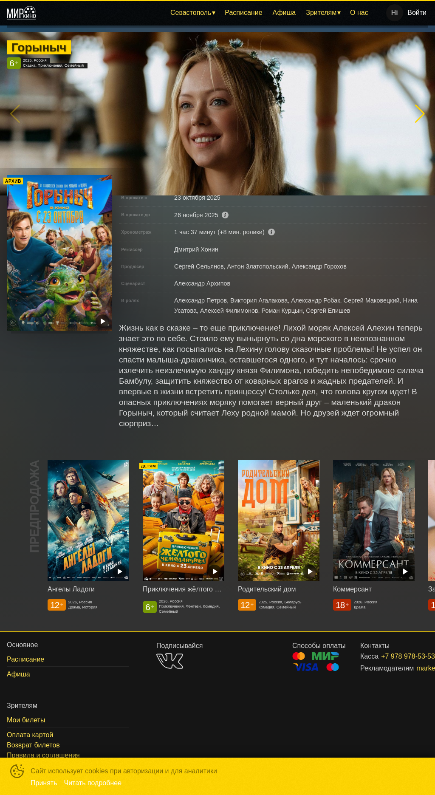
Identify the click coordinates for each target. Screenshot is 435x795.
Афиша (284, 12)
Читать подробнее (93, 783)
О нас (359, 12)
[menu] (207, 12)
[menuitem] (192, 12)
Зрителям (321, 12)
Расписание (243, 12)
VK (169, 661)
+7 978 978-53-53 (394, 656)
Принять (44, 783)
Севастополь (191, 12)
